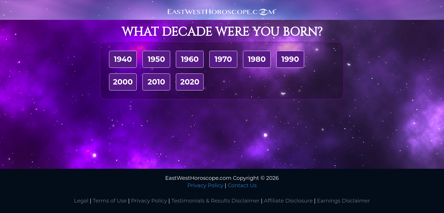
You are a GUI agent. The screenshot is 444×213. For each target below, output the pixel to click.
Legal (81, 200)
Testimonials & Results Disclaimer (215, 200)
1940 (123, 59)
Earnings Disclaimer (343, 200)
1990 (290, 59)
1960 (190, 59)
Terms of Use (110, 200)
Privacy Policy (205, 185)
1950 (156, 59)
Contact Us (242, 185)
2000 (123, 82)
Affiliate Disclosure (288, 200)
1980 (257, 59)
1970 (223, 59)
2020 (190, 82)
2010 (156, 82)
